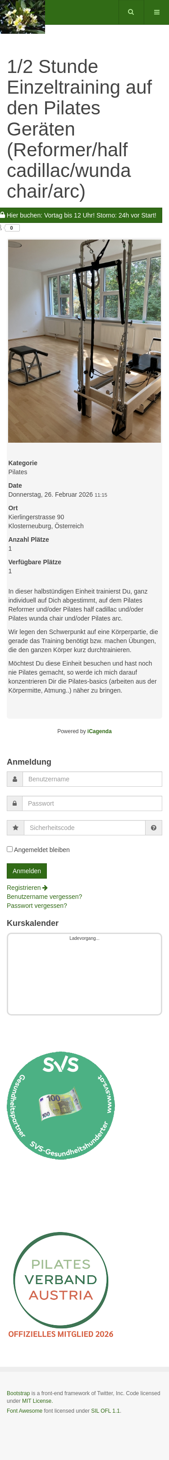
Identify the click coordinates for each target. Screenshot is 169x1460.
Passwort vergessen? (37, 905)
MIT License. (37, 1401)
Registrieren (27, 887)
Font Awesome (24, 1411)
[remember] (10, 849)
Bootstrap (18, 1393)
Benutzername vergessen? (44, 896)
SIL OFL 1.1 (105, 1411)
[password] (92, 803)
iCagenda (99, 731)
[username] (92, 779)
